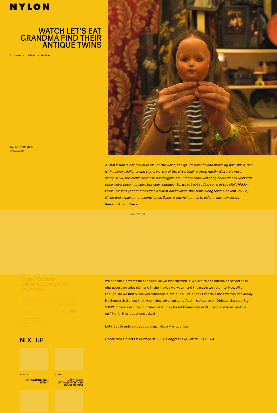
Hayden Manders (24, 146)
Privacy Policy (39, 326)
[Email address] (49, 304)
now (185, 326)
